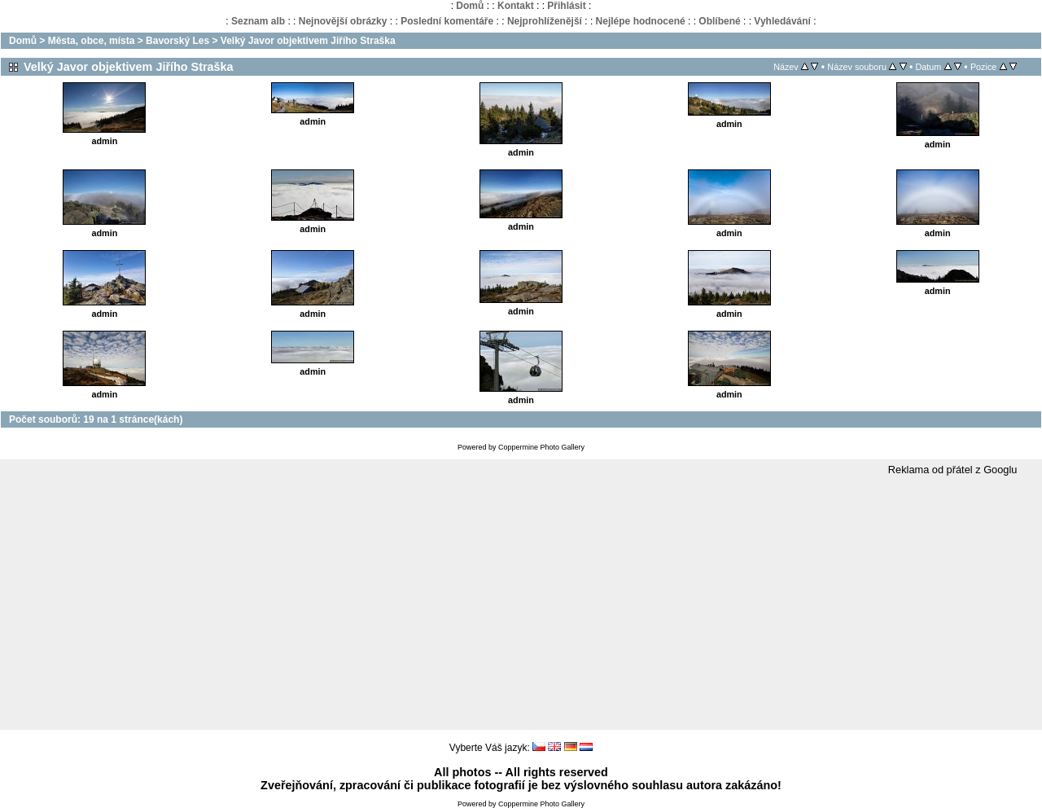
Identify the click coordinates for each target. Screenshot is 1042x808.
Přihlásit (566, 5)
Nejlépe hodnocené (640, 21)
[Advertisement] (521, 604)
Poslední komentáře (447, 21)
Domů (470, 5)
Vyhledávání (782, 21)
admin (105, 141)
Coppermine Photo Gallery (541, 447)
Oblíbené (719, 21)
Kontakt (515, 5)
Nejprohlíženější (544, 21)
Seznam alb (258, 21)
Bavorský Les (177, 40)
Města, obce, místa (91, 40)
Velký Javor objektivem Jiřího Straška (308, 40)
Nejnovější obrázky (343, 21)
